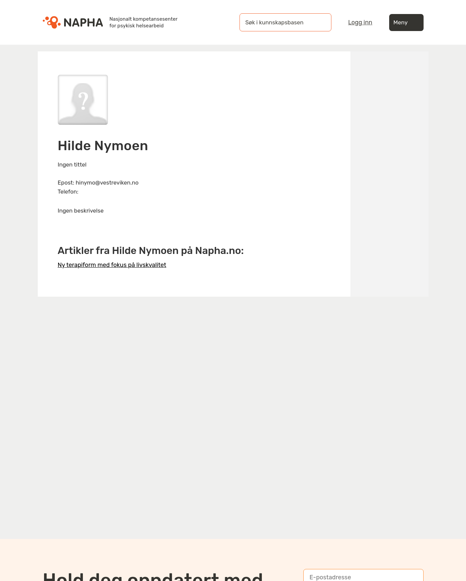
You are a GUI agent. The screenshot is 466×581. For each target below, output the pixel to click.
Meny (406, 22)
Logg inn (360, 22)
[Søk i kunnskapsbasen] (278, 22)
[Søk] (320, 22)
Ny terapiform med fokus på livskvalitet (112, 265)
